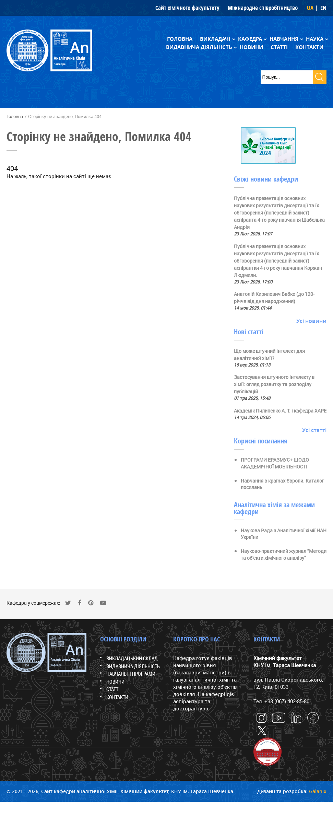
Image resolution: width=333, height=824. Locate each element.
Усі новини (311, 321)
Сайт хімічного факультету (187, 8)
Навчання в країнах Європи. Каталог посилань (282, 484)
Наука (314, 39)
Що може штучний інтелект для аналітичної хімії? (269, 354)
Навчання (284, 39)
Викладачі (215, 39)
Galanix (317, 791)
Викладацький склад (132, 658)
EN (323, 8)
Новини (251, 47)
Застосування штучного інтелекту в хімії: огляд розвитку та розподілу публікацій (274, 384)
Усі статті (314, 430)
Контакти (309, 47)
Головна (179, 39)
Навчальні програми (130, 673)
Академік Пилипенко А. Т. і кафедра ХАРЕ (280, 410)
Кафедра (250, 39)
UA (310, 8)
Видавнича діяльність (199, 47)
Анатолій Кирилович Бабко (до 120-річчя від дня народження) (274, 297)
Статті (279, 47)
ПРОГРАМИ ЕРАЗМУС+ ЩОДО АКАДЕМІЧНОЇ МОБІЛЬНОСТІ (275, 463)
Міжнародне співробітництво (263, 8)
